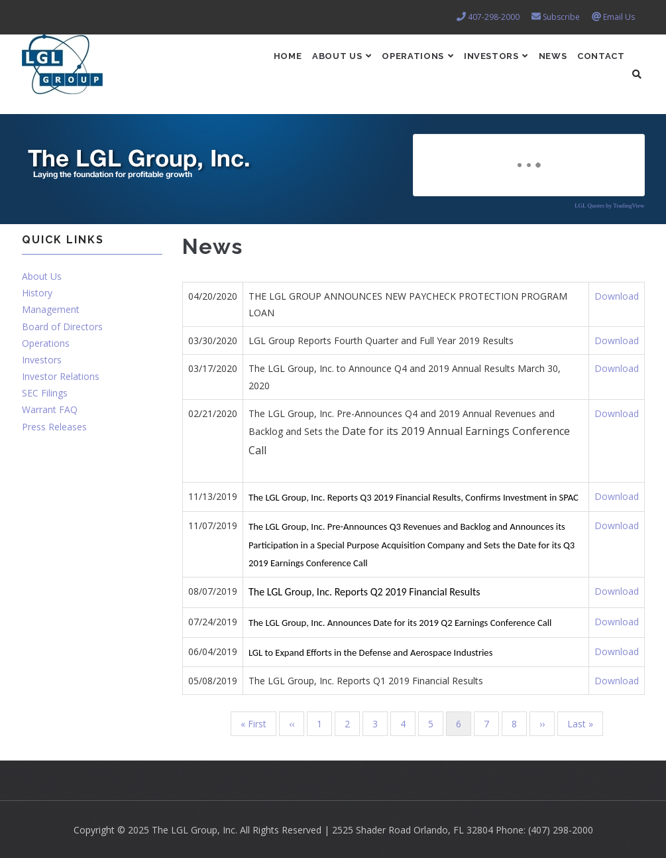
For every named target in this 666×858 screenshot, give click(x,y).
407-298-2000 (494, 17)
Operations (392, 63)
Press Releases (54, 426)
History (37, 292)
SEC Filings (45, 393)
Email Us (619, 17)
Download (616, 296)
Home (247, 63)
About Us (308, 63)
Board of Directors (62, 326)
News (542, 63)
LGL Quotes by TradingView (609, 205)
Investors (478, 63)
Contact (597, 63)
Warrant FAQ (50, 409)
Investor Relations (60, 376)
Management (51, 309)
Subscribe (561, 17)
